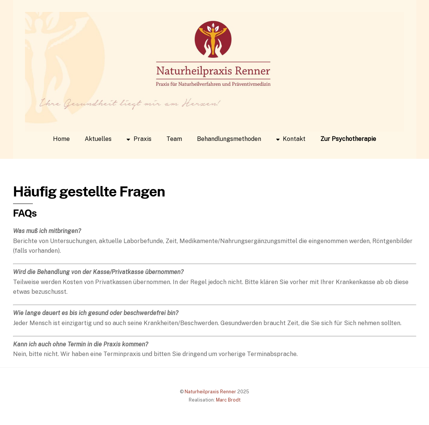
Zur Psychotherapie (348, 138)
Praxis (138, 138)
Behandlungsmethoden (229, 138)
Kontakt (291, 138)
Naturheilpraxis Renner (210, 391)
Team (174, 138)
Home (61, 138)
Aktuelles (98, 138)
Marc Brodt (228, 400)
